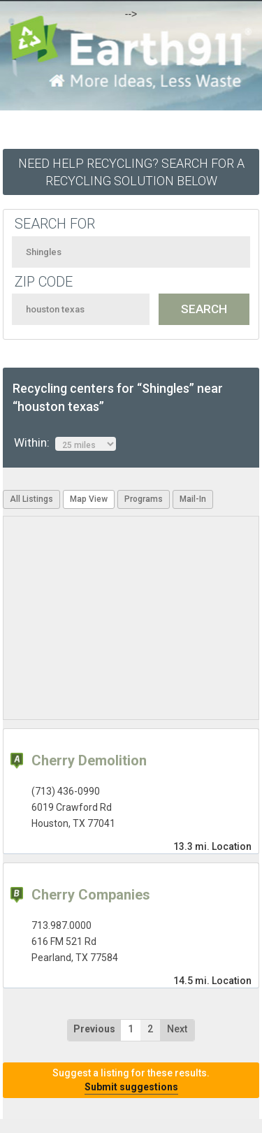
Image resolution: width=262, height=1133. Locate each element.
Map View (89, 499)
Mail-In (193, 499)
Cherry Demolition (89, 760)
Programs (143, 499)
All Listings (31, 499)
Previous (94, 1028)
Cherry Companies (90, 894)
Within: (65, 443)
